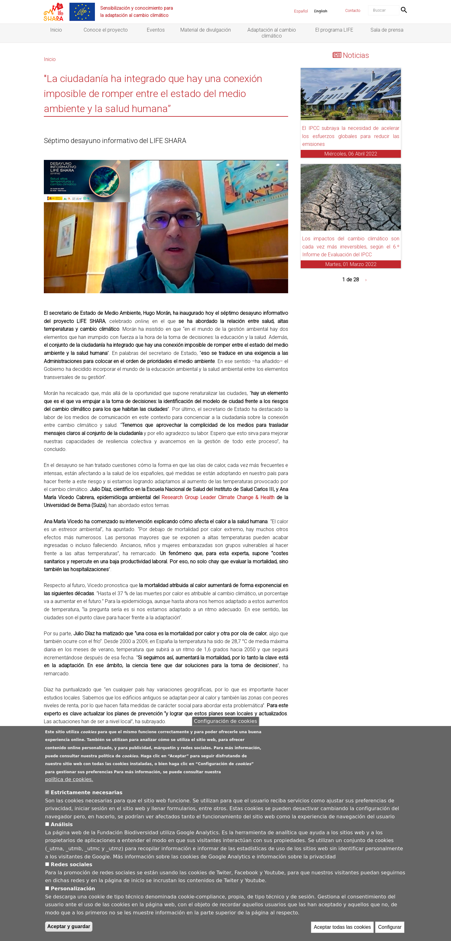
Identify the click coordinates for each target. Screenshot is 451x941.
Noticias (356, 55)
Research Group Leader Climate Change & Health (218, 497)
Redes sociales (71, 865)
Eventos (156, 30)
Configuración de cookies (225, 722)
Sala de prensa (387, 30)
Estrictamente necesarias (86, 793)
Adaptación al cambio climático (271, 33)
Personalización (73, 889)
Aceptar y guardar (68, 927)
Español (301, 11)
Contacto (352, 10)
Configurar (390, 928)
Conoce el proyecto (106, 30)
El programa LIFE (334, 30)
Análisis (62, 825)
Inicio (56, 30)
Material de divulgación (205, 30)
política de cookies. (69, 780)
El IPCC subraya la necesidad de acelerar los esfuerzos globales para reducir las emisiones (350, 136)
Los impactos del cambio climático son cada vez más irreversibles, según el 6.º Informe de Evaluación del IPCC (350, 247)
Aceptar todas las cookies (342, 928)
